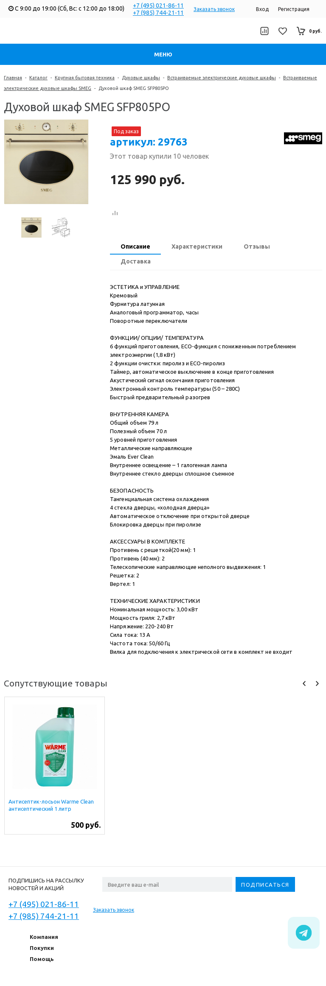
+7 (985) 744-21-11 (158, 12)
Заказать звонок (214, 9)
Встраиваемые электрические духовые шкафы (221, 77)
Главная (13, 77)
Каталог (38, 77)
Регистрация (293, 9)
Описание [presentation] (135, 246)
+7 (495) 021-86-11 (158, 5)
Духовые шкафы (141, 77)
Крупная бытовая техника (85, 77)
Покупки (42, 948)
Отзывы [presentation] (257, 246)
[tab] (135, 247)
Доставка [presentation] (136, 261)
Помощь (42, 959)
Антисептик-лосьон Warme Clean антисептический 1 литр (51, 805)
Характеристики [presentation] (196, 246)
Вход (262, 9)
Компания (44, 937)
